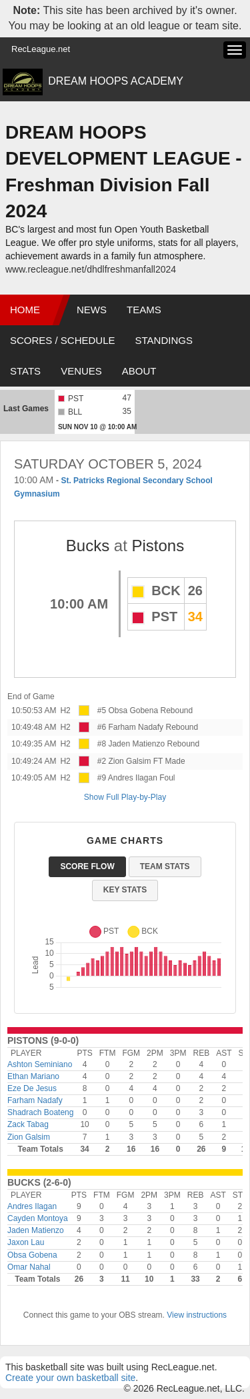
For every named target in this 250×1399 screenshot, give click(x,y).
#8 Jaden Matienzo (131, 743)
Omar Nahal (29, 1267)
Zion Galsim (28, 1137)
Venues (81, 371)
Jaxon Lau (25, 1242)
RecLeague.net (40, 49)
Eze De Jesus (32, 1088)
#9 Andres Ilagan (127, 777)
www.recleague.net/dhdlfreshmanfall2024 (90, 269)
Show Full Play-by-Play (125, 797)
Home (25, 309)
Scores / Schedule (62, 340)
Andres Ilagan (32, 1206)
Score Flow (87, 866)
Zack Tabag (28, 1124)
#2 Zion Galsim (124, 761)
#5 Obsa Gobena (127, 710)
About (139, 371)
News (92, 309)
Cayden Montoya (37, 1218)
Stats (25, 371)
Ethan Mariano (33, 1076)
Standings (164, 340)
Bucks (87, 546)
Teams (144, 309)
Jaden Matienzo (35, 1230)
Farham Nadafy (35, 1100)
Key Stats (125, 889)
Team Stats (165, 866)
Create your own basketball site (70, 1377)
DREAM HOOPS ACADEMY (115, 81)
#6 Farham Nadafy (130, 727)
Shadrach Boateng (40, 1112)
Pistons (158, 546)
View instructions (197, 1315)
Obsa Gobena (32, 1255)
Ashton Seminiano (39, 1064)
